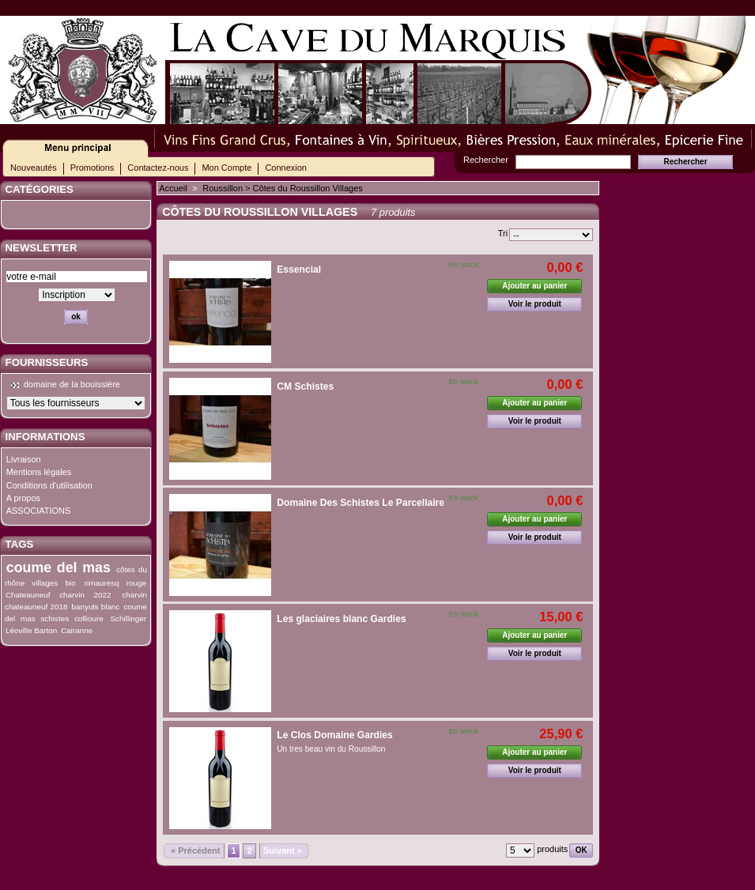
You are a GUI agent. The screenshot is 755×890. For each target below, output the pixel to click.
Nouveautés (33, 167)
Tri (503, 233)
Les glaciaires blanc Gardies (341, 618)
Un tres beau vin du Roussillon (331, 749)
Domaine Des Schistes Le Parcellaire (360, 502)
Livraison (23, 459)
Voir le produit (534, 304)
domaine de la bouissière (72, 384)
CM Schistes (305, 386)
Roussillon (222, 188)
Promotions (92, 167)
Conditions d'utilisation (49, 485)
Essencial (299, 269)
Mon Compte (226, 167)
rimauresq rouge (115, 583)
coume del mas (58, 567)
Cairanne (76, 630)
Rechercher (485, 159)
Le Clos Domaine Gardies (335, 735)
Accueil (173, 188)
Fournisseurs (47, 362)
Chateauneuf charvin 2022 (58, 594)
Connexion (286, 167)
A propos (23, 498)
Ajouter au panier (534, 285)
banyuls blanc (96, 606)
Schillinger (129, 618)
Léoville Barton (31, 630)
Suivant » (282, 850)
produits (552, 849)
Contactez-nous (157, 167)
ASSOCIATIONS (38, 510)
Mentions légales (39, 472)
